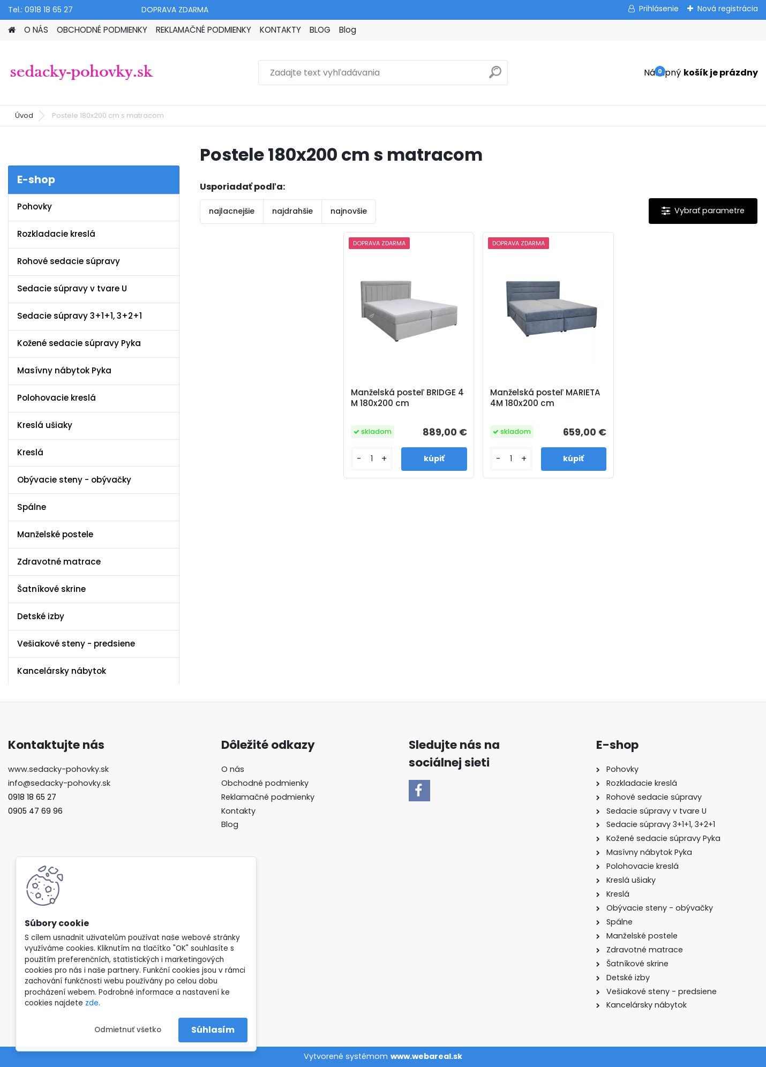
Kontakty (238, 811)
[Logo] (81, 73)
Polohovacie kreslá (56, 397)
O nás (232, 769)
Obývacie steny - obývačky (74, 479)
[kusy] (372, 459)
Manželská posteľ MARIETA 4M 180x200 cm (545, 398)
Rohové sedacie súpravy (68, 261)
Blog (347, 29)
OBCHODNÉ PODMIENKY (102, 29)
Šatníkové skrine (51, 589)
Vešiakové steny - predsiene (76, 643)
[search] (495, 76)
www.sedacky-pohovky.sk (58, 769)
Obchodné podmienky (265, 783)
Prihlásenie (659, 8)
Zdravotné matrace (59, 561)
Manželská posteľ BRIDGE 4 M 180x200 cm (407, 398)
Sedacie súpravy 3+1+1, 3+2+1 (79, 315)
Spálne (31, 507)
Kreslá (30, 452)
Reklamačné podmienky (267, 797)
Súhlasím (213, 1030)
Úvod (24, 115)
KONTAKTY (280, 29)
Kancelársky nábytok (61, 671)
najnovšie (349, 211)
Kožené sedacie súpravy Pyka (79, 343)
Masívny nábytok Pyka (64, 370)
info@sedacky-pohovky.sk (59, 783)
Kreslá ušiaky (44, 425)
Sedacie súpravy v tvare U (72, 288)
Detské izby (40, 616)
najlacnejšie (231, 211)
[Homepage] (12, 30)
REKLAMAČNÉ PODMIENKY (203, 29)
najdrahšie (292, 211)
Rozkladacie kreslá (56, 233)
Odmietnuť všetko (127, 1030)
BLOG (320, 29)
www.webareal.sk (426, 1056)
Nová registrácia (727, 8)
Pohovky (34, 206)
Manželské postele (55, 534)
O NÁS (36, 29)
